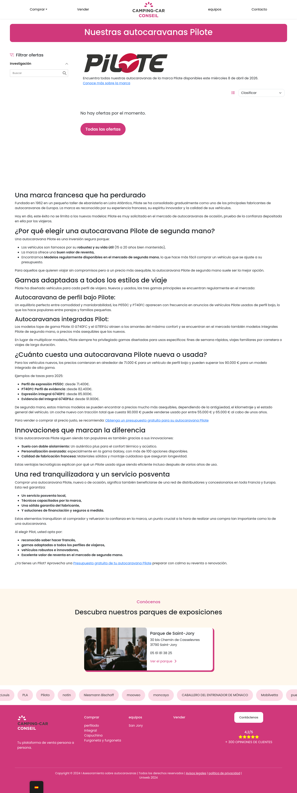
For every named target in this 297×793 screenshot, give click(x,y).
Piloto (47, 695)
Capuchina (93, 735)
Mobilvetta (271, 695)
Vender (83, 9)
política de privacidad (224, 773)
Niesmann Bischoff (101, 695)
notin (69, 695)
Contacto (259, 9)
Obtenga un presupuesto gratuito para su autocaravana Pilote (157, 420)
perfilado (91, 725)
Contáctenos (248, 717)
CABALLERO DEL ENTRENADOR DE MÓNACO (217, 695)
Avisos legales (196, 773)
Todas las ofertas (103, 129)
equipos (214, 9)
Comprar (37, 9)
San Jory (136, 725)
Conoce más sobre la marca (106, 83)
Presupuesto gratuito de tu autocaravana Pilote (112, 563)
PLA (27, 695)
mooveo (135, 695)
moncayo (163, 695)
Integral (90, 730)
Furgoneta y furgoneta (102, 740)
